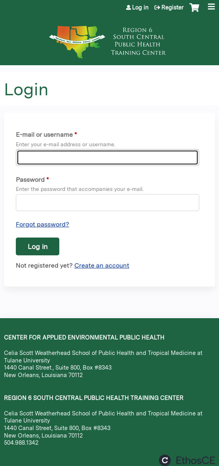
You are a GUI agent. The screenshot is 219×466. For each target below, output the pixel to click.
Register (172, 7)
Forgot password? (42, 224)
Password (30, 179)
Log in (140, 7)
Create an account (101, 265)
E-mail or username (44, 134)
